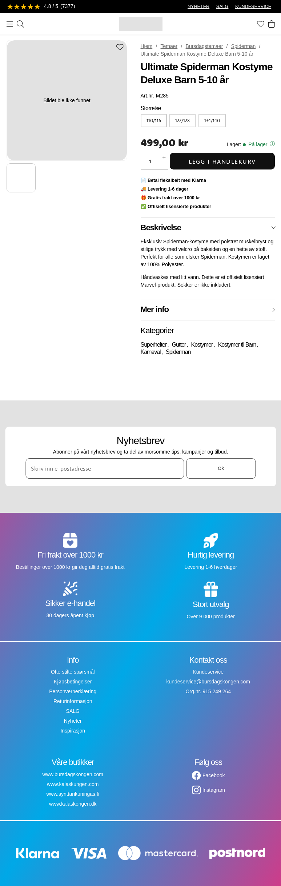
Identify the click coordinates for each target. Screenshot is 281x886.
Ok (221, 468)
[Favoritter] (260, 24)
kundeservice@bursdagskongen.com (208, 682)
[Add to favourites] (120, 48)
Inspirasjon (72, 731)
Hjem (147, 46)
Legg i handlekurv (222, 161)
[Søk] (20, 24)
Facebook (213, 775)
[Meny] (10, 24)
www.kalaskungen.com (73, 784)
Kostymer (202, 345)
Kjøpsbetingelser (73, 682)
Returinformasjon (72, 701)
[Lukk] (273, 227)
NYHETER (198, 6)
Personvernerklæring (72, 691)
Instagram (213, 790)
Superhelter (154, 345)
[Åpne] (273, 309)
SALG (222, 6)
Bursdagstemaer (204, 46)
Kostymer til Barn (237, 345)
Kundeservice (208, 672)
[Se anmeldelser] (41, 7)
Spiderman (243, 46)
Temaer (169, 46)
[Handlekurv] (271, 24)
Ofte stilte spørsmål (73, 672)
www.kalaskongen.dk (73, 804)
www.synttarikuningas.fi (72, 794)
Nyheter (73, 721)
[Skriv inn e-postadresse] (104, 468)
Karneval (151, 352)
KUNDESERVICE (253, 6)
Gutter (179, 345)
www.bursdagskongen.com (73, 774)
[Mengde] (150, 161)
